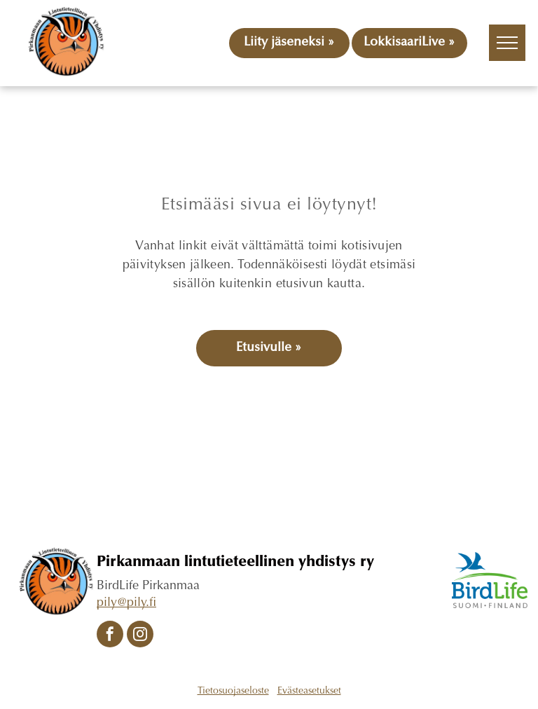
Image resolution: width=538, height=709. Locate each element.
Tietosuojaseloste (233, 691)
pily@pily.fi (126, 603)
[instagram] (140, 636)
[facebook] (110, 636)
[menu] (507, 43)
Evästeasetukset (309, 691)
